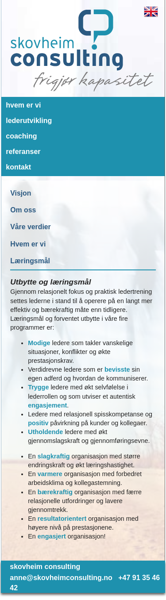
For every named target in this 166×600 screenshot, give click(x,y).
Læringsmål (30, 261)
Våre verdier (30, 227)
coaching (21, 136)
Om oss (23, 210)
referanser (23, 151)
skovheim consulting (45, 566)
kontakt (18, 167)
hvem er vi (23, 105)
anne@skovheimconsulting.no (61, 577)
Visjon (20, 193)
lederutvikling (29, 120)
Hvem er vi (28, 244)
